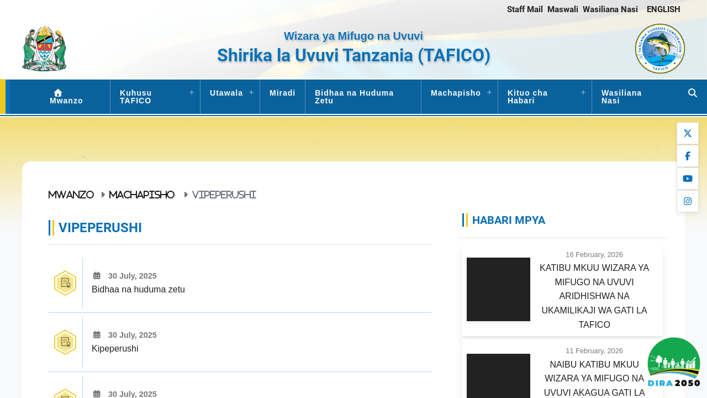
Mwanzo (66, 97)
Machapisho (456, 92)
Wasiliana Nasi (610, 9)
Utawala (226, 92)
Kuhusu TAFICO (136, 96)
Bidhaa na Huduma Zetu (354, 96)
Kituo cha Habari (528, 96)
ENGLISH (663, 9)
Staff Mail (525, 9)
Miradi (283, 92)
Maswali (562, 9)
